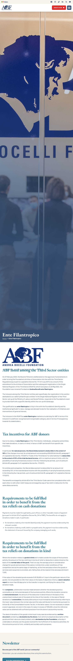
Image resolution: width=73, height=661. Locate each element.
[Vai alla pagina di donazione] (59, 7)
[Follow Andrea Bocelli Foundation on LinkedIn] (62, 2)
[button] (69, 8)
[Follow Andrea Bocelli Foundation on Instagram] (55, 2)
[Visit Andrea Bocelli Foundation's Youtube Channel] (70, 2)
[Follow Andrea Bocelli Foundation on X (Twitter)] (66, 2)
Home (4, 338)
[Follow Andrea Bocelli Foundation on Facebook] (51, 2)
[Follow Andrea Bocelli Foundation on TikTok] (59, 2)
